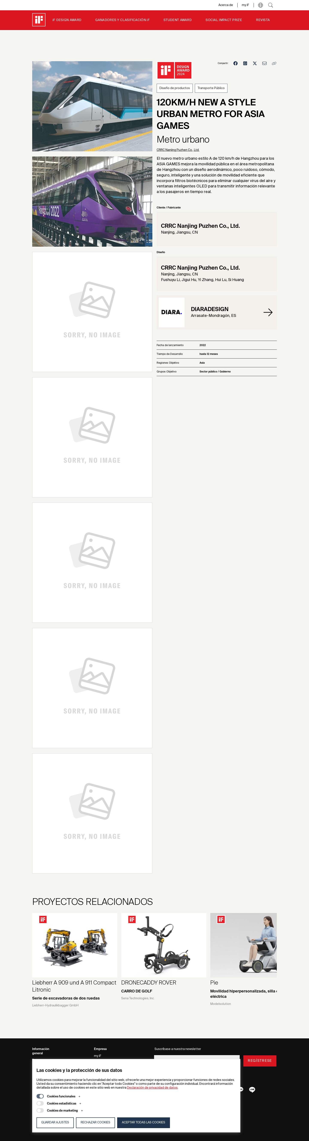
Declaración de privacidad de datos (152, 1087)
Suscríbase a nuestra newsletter (177, 1049)
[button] (260, 5)
